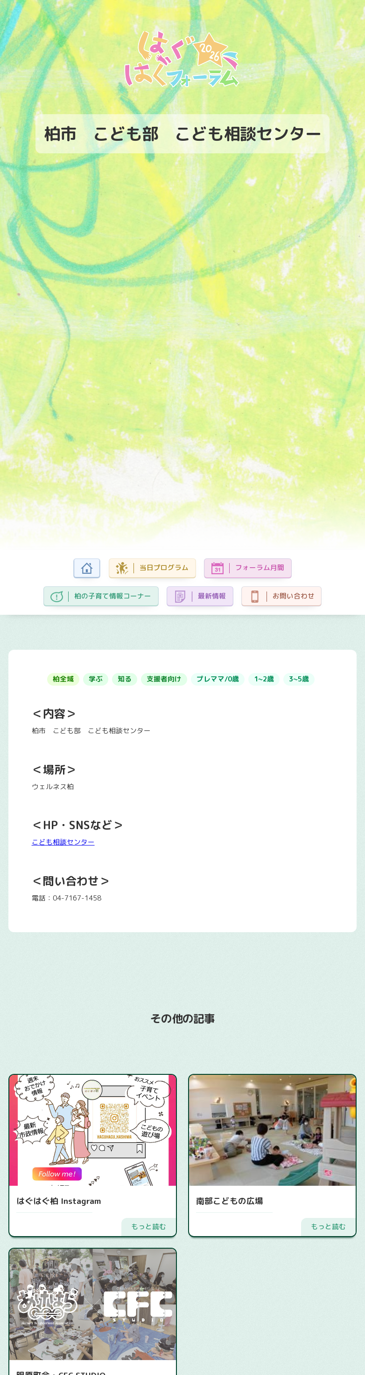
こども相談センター (63, 842)
